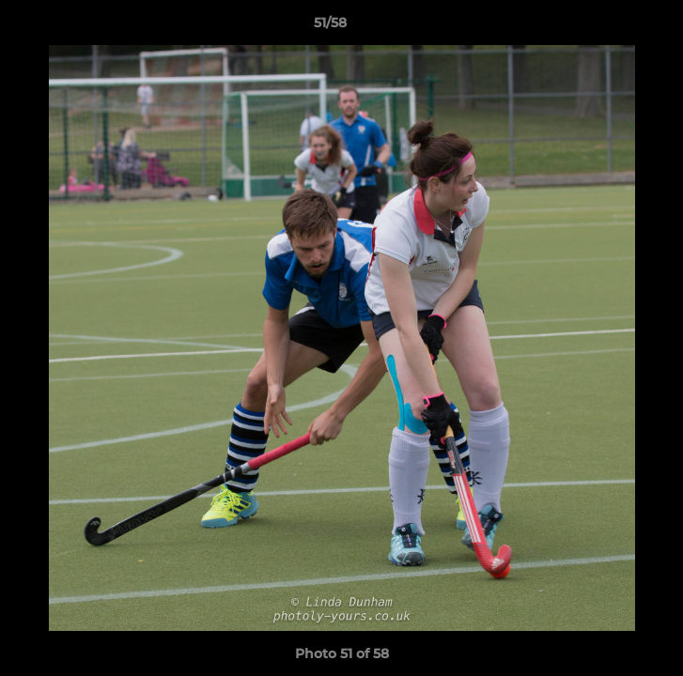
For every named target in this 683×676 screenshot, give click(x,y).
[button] (615, 27)
